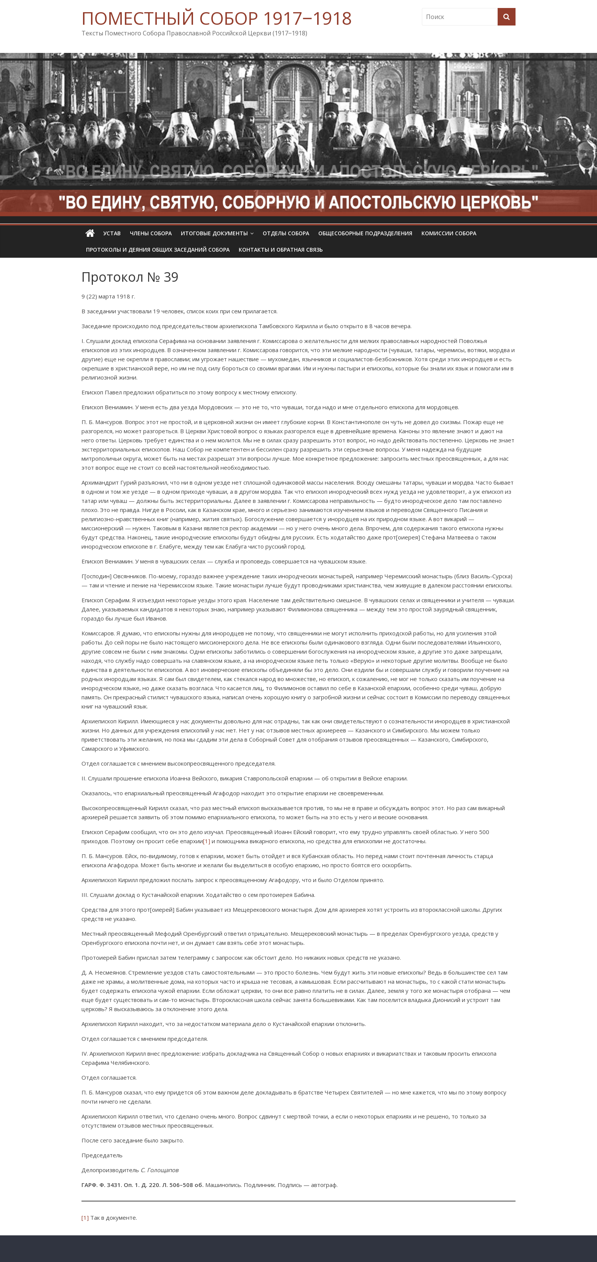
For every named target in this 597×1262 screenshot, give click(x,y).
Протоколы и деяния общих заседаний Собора (158, 249)
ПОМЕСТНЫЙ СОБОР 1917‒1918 (216, 18)
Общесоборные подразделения (365, 233)
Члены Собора (151, 233)
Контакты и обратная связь (281, 249)
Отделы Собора (286, 233)
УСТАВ (112, 233)
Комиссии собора (448, 233)
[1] (206, 841)
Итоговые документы (214, 233)
